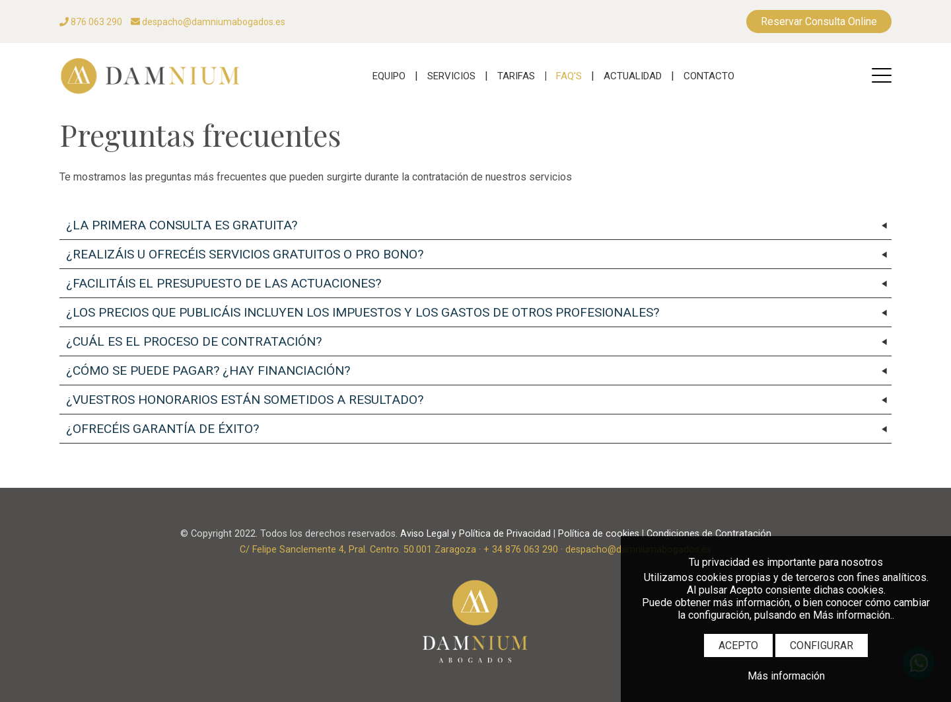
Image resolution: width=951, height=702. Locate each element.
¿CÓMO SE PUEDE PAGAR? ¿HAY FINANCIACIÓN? (208, 370)
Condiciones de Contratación (709, 533)
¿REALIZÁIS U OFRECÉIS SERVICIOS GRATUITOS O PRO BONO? (244, 254)
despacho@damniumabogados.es (208, 22)
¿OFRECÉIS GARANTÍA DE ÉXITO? (162, 428)
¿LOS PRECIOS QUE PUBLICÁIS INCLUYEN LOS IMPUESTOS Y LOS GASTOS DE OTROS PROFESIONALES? (362, 312)
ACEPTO (738, 645)
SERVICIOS (451, 76)
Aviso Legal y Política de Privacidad (475, 533)
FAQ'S (569, 76)
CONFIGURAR (821, 645)
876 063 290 (90, 22)
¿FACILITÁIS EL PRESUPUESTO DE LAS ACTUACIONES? (223, 283)
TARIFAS (516, 76)
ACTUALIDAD (633, 76)
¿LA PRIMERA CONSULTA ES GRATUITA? (181, 225)
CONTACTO (709, 76)
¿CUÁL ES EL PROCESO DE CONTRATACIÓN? (194, 341)
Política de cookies (598, 533)
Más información (786, 676)
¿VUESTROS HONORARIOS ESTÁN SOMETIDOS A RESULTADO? (244, 399)
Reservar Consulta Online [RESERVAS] (819, 21)
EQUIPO (388, 76)
